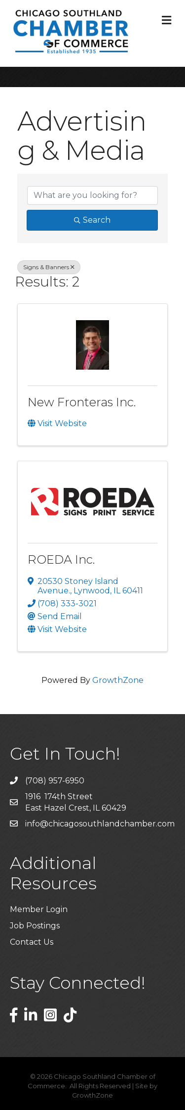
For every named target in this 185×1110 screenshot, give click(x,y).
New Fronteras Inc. (82, 402)
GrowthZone (118, 680)
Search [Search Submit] (92, 220)
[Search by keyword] (92, 195)
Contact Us (31, 942)
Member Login (39, 909)
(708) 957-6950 (54, 780)
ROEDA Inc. (61, 559)
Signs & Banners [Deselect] (48, 267)
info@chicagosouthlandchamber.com (100, 823)
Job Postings (35, 925)
